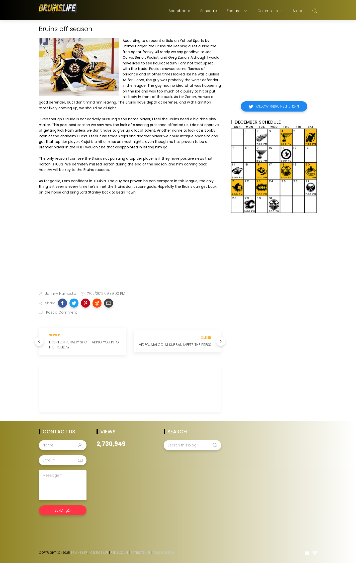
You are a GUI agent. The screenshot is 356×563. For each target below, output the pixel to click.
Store (297, 10)
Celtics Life (99, 552)
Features (237, 10)
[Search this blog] (192, 445)
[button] (62, 303)
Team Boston (163, 552)
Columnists (270, 10)
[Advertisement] (130, 248)
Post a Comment (61, 312)
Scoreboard (179, 10)
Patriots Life (141, 552)
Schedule (208, 10)
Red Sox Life (120, 552)
